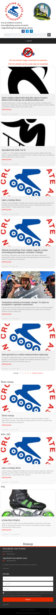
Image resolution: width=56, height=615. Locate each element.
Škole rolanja (8, 415)
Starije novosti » (37, 373)
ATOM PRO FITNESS (11, 520)
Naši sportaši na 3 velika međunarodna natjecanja (25, 354)
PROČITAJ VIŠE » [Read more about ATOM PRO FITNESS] (7, 530)
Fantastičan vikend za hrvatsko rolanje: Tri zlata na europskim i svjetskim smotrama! (25, 303)
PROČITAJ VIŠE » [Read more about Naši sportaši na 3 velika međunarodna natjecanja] (7, 364)
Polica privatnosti (30, 610)
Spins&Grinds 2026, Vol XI (14, 150)
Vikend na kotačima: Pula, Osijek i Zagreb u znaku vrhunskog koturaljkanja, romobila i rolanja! (25, 251)
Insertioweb (36, 613)
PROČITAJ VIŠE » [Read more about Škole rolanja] (7, 425)
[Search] (49, 34)
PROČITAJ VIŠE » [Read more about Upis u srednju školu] (7, 209)
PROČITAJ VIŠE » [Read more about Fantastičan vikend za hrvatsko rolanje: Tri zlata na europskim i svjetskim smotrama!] (7, 314)
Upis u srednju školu (11, 200)
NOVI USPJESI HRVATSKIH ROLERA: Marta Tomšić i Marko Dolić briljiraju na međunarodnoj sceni (25, 98)
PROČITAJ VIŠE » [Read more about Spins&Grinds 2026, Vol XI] (7, 159)
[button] (23, 31)
